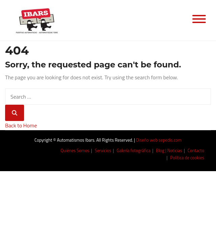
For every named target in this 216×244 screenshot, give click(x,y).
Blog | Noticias (169, 150)
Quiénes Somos (75, 150)
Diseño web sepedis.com (159, 140)
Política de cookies (187, 157)
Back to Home (21, 125)
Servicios (103, 150)
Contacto (196, 150)
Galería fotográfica (134, 150)
